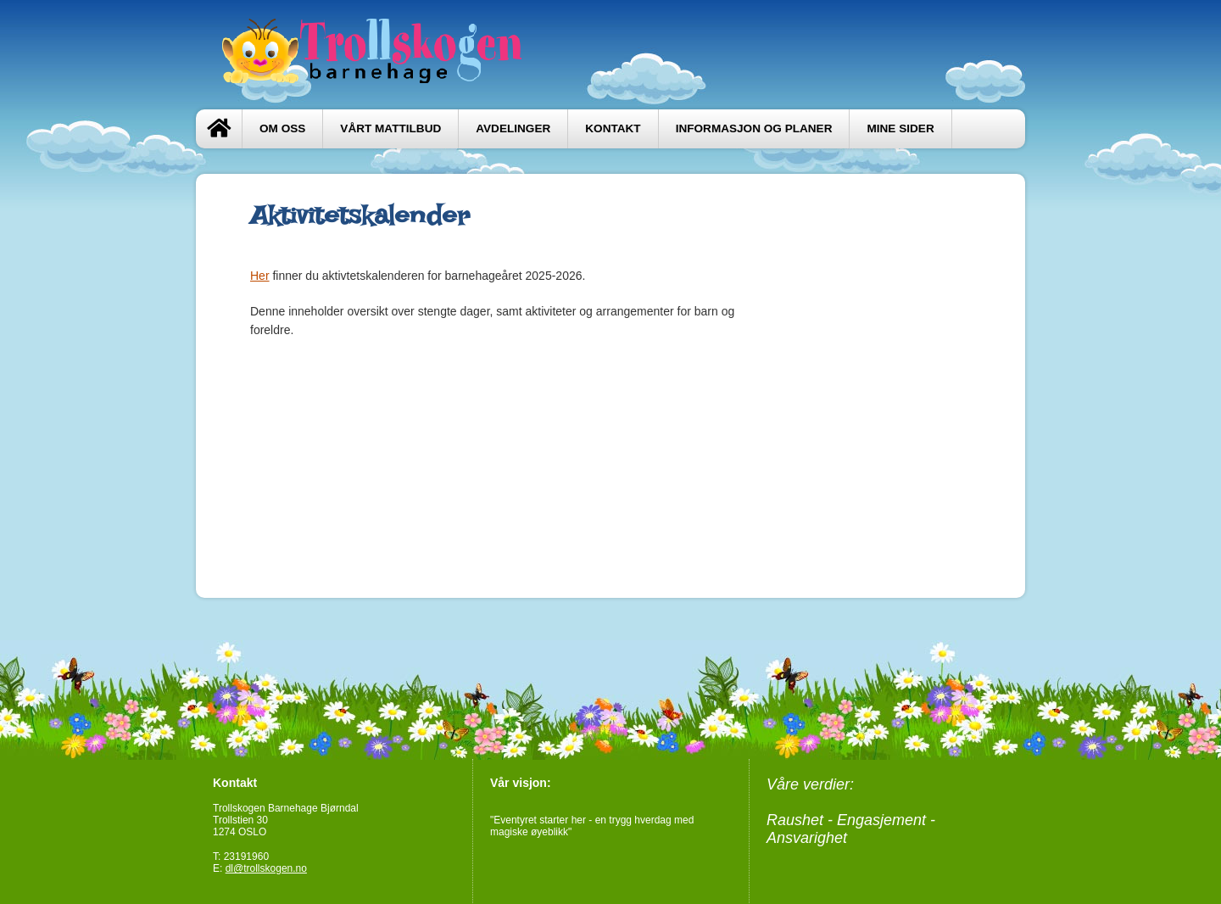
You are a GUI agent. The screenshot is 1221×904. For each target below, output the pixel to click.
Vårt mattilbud (390, 128)
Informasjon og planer (754, 128)
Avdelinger (513, 128)
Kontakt (612, 128)
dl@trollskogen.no (266, 868)
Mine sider (900, 128)
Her (260, 275)
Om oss (282, 128)
